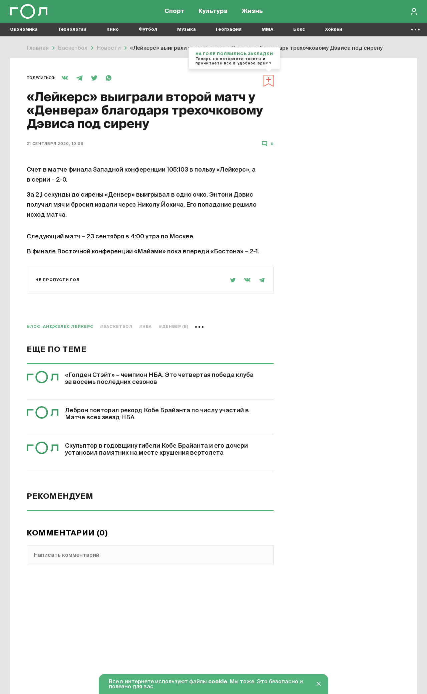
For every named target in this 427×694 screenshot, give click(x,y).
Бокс (299, 33)
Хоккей (333, 33)
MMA (267, 33)
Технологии (72, 33)
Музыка (186, 33)
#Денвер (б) (173, 326)
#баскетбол (116, 326)
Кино (112, 33)
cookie (217, 682)
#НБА (145, 326)
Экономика (24, 33)
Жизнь (252, 13)
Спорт (174, 13)
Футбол (148, 33)
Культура (213, 13)
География (229, 33)
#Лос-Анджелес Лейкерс (60, 326)
